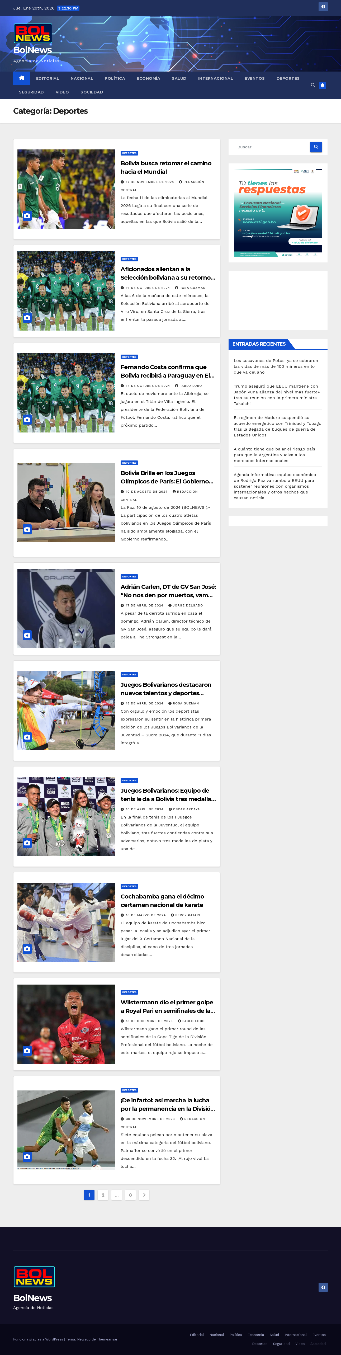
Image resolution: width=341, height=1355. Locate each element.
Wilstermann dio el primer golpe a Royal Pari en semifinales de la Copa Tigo (167, 1011)
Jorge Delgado (185, 605)
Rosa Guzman (190, 288)
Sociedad (91, 92)
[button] (313, 85)
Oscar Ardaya (184, 809)
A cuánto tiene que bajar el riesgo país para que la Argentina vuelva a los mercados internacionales (274, 454)
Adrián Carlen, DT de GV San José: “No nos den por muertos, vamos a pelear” (168, 595)
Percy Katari (185, 915)
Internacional (215, 78)
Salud (179, 78)
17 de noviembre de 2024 (150, 182)
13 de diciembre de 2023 (150, 1021)
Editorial (47, 78)
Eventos (255, 78)
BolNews (32, 49)
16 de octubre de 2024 (148, 288)
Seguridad (31, 92)
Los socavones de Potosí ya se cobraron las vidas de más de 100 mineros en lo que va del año (276, 366)
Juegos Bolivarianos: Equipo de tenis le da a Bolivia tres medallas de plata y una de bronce (167, 799)
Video (62, 92)
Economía (148, 78)
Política (115, 78)
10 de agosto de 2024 (147, 491)
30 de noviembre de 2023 (151, 1119)
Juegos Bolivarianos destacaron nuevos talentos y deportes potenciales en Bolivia (166, 693)
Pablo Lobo (188, 386)
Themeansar (107, 1339)
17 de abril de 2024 (145, 605)
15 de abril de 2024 (145, 703)
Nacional (82, 78)
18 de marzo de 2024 (146, 915)
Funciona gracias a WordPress (38, 1339)
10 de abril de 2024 (145, 809)
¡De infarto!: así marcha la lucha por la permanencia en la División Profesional (167, 1109)
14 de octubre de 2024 (148, 386)
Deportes (288, 78)
